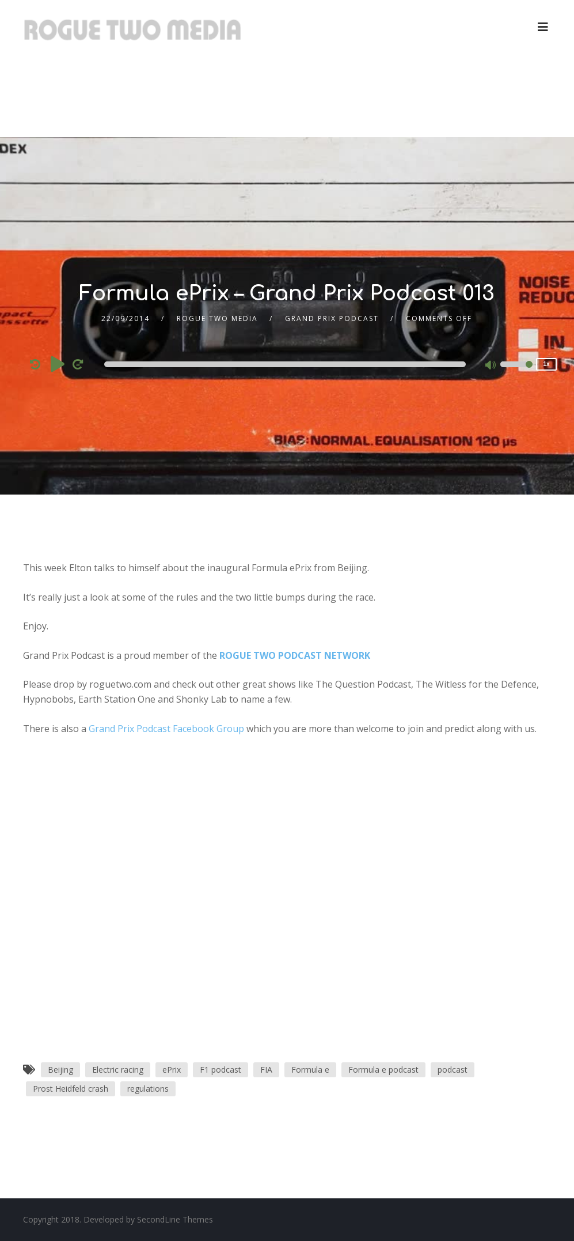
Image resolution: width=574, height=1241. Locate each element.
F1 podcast (220, 1069)
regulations (148, 1088)
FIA (266, 1069)
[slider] (285, 364)
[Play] (57, 363)
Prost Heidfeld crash (70, 1088)
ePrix (171, 1069)
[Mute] (491, 366)
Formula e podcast (383, 1069)
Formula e (310, 1069)
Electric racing (117, 1069)
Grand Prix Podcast (332, 318)
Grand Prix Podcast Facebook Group (166, 728)
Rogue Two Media (217, 318)
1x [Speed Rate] (546, 364)
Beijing (60, 1069)
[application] (287, 364)
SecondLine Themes (175, 1219)
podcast (452, 1069)
